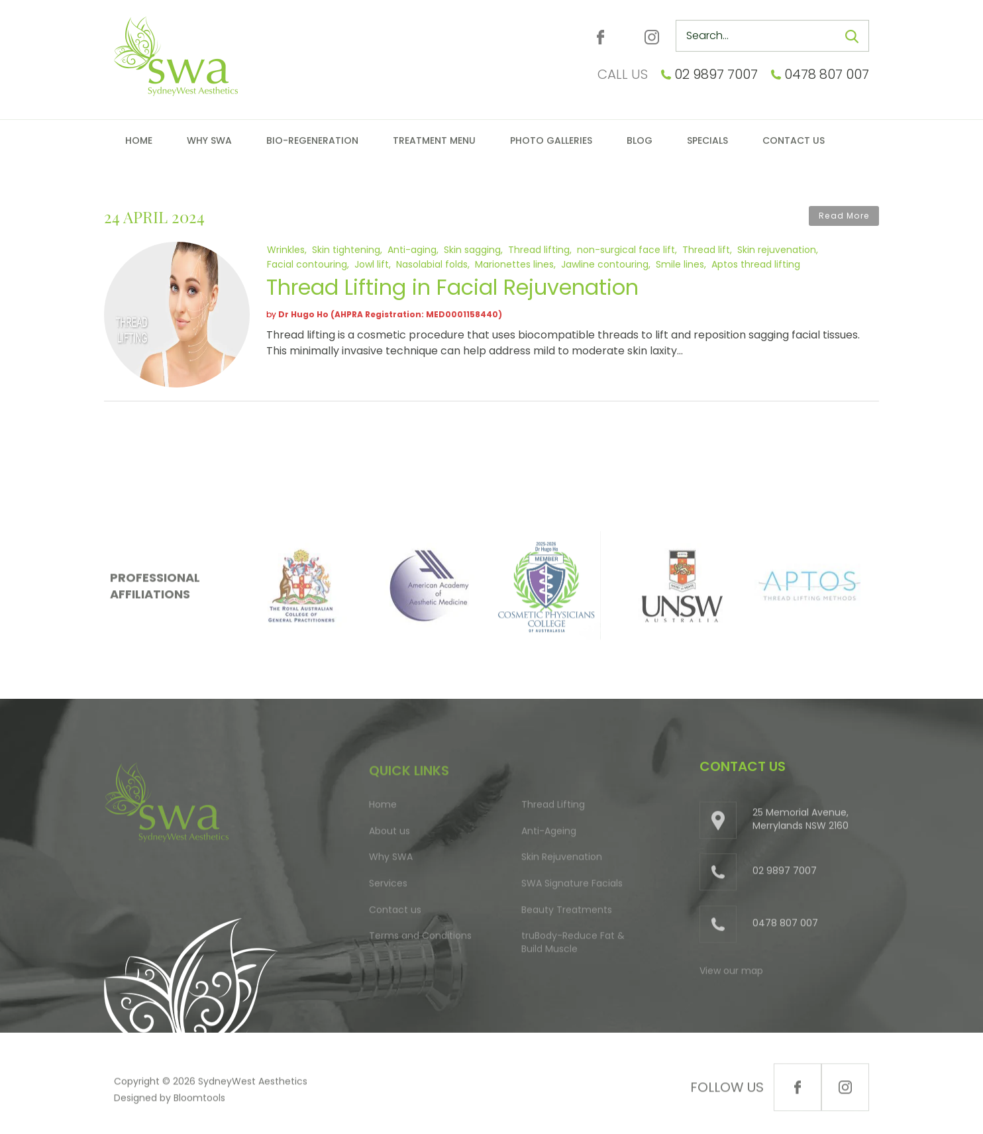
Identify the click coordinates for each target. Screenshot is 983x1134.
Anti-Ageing (548, 834)
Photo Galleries (551, 140)
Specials (707, 140)
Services (388, 887)
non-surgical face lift (626, 249)
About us (389, 834)
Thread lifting (539, 249)
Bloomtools (199, 1101)
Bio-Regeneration (312, 140)
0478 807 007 (826, 74)
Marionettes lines (514, 264)
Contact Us (793, 140)
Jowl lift (371, 264)
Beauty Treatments (566, 912)
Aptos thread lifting (755, 264)
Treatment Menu (434, 140)
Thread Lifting (553, 808)
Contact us (395, 912)
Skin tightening (346, 249)
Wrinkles (286, 249)
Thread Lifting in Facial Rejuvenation (452, 287)
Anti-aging (412, 249)
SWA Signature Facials (572, 887)
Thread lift (706, 249)
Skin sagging (472, 249)
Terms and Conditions (420, 939)
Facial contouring (307, 264)
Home (138, 140)
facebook (601, 37)
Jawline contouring (604, 264)
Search (851, 36)
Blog (639, 140)
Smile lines (680, 264)
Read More (844, 215)
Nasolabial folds (432, 264)
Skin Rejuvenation (561, 860)
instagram (652, 37)
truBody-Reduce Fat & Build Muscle (573, 946)
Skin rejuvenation (776, 249)
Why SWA (209, 140)
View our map (731, 973)
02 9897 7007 (716, 74)
